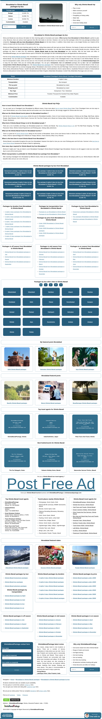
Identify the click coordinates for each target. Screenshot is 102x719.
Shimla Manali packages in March (49, 628)
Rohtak (12, 322)
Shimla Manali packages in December (84, 632)
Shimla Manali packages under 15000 (84, 582)
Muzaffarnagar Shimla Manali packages (85, 403)
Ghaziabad (31, 292)
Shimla (12, 332)
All (41, 284)
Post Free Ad (51, 483)
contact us (27, 685)
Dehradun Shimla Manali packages (51, 369)
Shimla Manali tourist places (19, 116)
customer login (31, 687)
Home (12, 679)
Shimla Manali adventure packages (16, 586)
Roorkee (90, 292)
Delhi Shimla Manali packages (17, 369)
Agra (31, 322)
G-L (51, 284)
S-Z (61, 284)
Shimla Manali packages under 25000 (84, 590)
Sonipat (11, 312)
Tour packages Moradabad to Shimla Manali (85, 216)
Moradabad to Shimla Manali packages (28, 679)
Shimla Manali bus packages (42, 65)
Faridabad (12, 302)
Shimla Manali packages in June (83, 628)
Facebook (12, 695)
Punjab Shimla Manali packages (85, 568)
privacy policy (43, 691)
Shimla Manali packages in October (50, 632)
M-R (56, 284)
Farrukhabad (71, 302)
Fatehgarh (51, 312)
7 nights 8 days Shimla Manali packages (51, 590)
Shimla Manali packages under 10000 (84, 578)
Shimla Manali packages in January (50, 620)
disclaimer (33, 691)
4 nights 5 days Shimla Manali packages (51, 578)
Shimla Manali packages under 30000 (84, 594)
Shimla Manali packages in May (82, 624)
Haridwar (51, 292)
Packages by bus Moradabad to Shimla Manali (52, 214)
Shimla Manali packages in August (15, 624)
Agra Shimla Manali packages (85, 369)
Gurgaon (90, 302)
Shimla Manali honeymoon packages (16, 578)
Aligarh (70, 292)
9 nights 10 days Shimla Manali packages (51, 598)
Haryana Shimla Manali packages (51, 568)
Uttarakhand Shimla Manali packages (17, 568)
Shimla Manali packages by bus (15, 604)
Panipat (31, 312)
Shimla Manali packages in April (83, 620)
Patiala (31, 332)
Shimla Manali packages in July (14, 620)
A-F (45, 284)
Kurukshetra (51, 322)
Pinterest (25, 695)
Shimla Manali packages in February (50, 624)
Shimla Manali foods (22, 133)
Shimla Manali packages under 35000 (84, 598)
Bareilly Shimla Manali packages (17, 403)
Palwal (51, 302)
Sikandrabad (12, 292)
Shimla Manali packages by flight (15, 596)
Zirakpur (90, 322)
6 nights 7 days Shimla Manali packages (51, 586)
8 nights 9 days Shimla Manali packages (51, 594)
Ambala (70, 322)
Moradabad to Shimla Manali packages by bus (55, 679)
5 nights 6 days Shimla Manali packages (51, 582)
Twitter (19, 695)
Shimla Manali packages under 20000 (84, 586)
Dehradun (71, 312)
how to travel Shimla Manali (63, 108)
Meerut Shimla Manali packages (51, 403)
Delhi (31, 302)
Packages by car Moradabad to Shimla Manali (52, 212)
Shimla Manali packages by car (14, 608)
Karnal (90, 312)
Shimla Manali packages (18, 56)
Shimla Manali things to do (66, 126)
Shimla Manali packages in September (17, 628)
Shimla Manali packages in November (50, 636)
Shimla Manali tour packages (14, 582)
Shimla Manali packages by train (15, 600)
